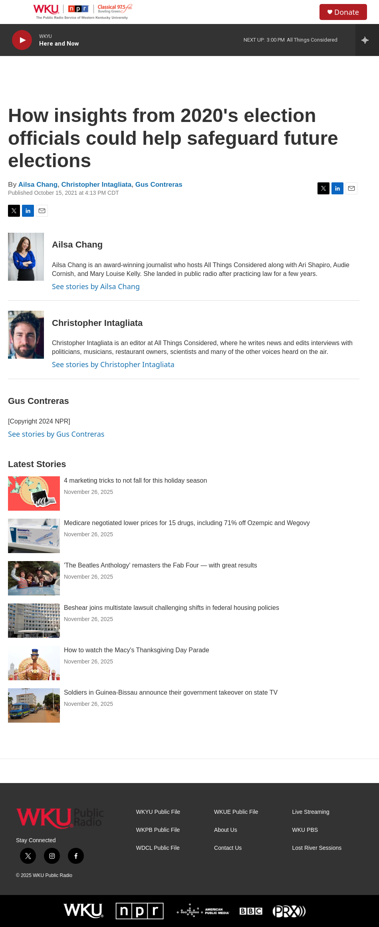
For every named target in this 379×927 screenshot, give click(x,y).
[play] (22, 40)
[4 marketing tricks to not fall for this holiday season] (34, 493)
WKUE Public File (236, 812)
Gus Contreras (159, 184)
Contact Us (228, 848)
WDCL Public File (158, 848)
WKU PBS (305, 830)
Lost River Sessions (317, 848)
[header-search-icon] (306, 12)
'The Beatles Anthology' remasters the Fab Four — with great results (160, 565)
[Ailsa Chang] (26, 257)
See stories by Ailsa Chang (96, 286)
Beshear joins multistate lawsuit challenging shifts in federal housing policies (171, 607)
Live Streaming (310, 812)
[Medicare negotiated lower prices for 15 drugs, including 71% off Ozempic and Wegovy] (34, 536)
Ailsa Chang (38, 184)
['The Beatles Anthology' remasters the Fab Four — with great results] (34, 578)
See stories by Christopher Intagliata (113, 364)
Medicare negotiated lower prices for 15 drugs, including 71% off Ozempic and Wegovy (187, 522)
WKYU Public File (158, 812)
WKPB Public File (158, 830)
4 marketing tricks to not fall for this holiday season (135, 480)
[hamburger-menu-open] (19, 12)
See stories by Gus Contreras (56, 434)
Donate (346, 12)
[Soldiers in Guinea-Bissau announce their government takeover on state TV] (34, 705)
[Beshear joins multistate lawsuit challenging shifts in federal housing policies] (34, 620)
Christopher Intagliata (97, 184)
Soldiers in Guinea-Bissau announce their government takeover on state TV (171, 692)
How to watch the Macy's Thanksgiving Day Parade (136, 650)
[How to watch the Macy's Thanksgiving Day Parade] (34, 663)
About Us (225, 830)
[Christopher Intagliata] (26, 335)
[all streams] (367, 40)
